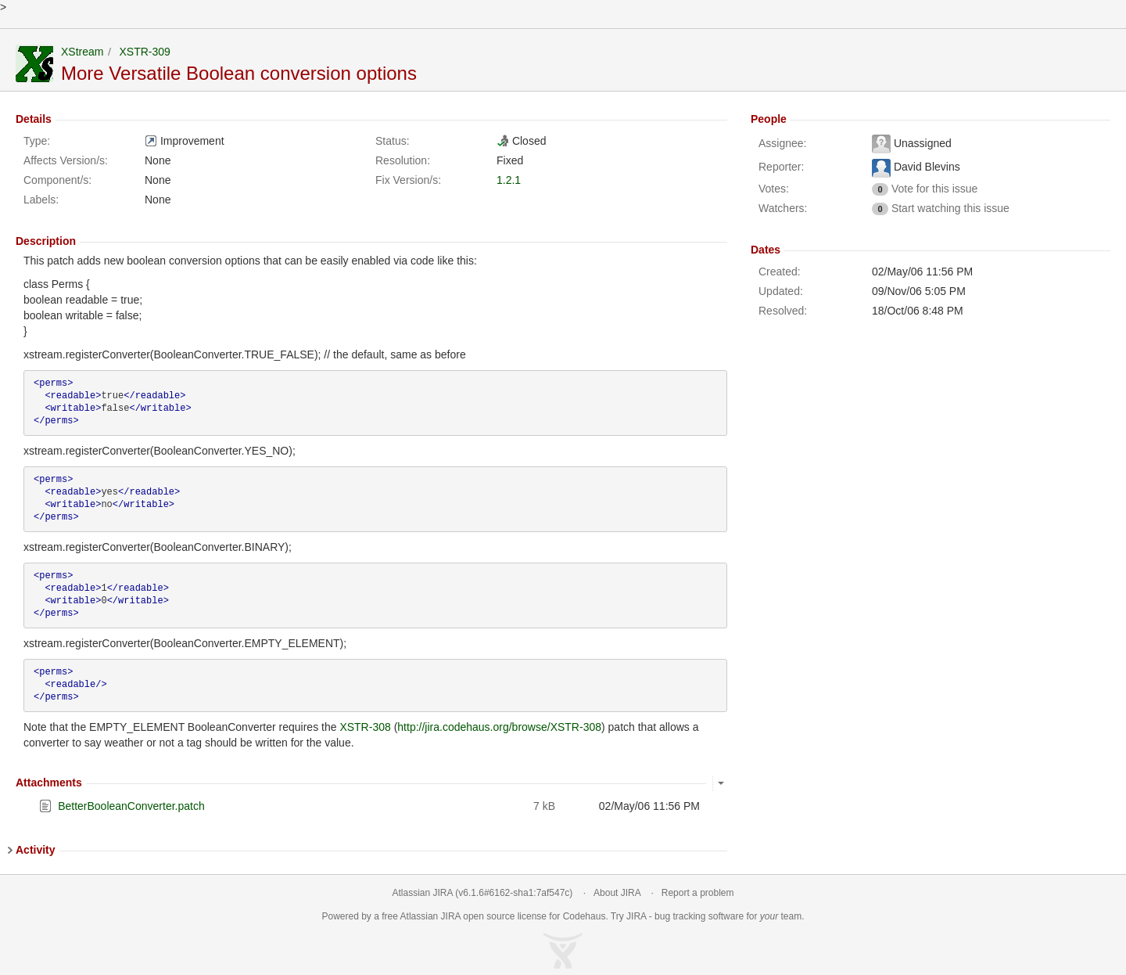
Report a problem (698, 892)
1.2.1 (509, 180)
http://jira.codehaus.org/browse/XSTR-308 (499, 727)
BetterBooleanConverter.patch (131, 806)
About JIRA (616, 892)
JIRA (451, 916)
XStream (82, 51)
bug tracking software (699, 916)
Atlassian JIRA (423, 892)
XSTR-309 (144, 51)
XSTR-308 (364, 727)
